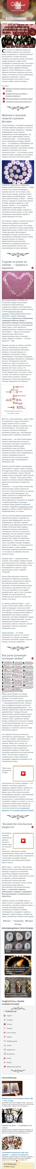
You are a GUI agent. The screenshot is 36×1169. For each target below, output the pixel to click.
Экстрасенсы (9, 1053)
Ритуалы (8, 1024)
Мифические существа (12, 1066)
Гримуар (4, 23)
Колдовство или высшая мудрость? (18, 101)
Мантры (8, 1062)
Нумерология (9, 1049)
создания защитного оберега (23, 810)
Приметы (8, 1028)
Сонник (7, 1045)
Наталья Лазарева (15, 46)
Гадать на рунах (7, 633)
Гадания (10, 23)
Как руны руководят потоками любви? (19, 99)
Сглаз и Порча (9, 1032)
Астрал (7, 1058)
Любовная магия (10, 1041)
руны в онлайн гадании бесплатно (14, 707)
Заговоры (8, 1019)
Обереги (8, 1036)
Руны (16, 23)
